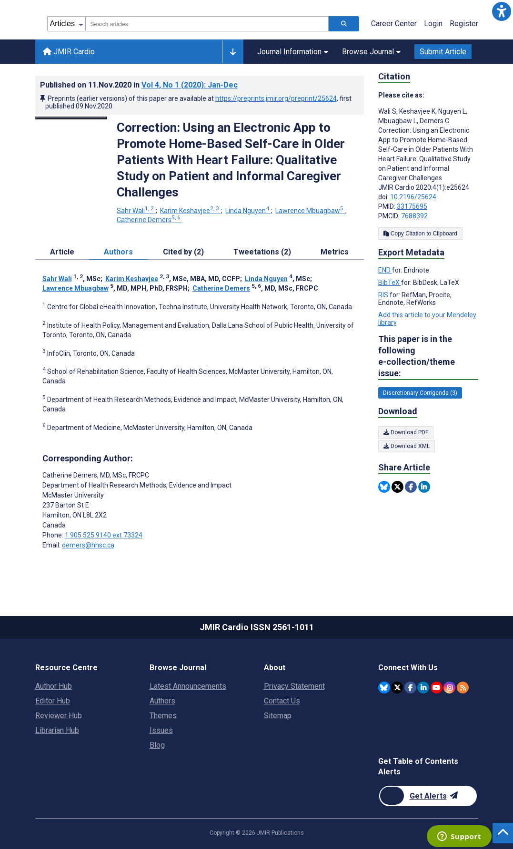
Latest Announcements (188, 686)
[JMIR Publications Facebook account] (410, 687)
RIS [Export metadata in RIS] (384, 295)
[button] (501, 11)
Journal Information (292, 51)
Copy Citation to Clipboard (420, 233)
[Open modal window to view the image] (71, 118)
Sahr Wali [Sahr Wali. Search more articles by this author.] (136, 211)
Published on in (139, 84)
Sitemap (278, 715)
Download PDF (405, 432)
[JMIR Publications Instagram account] (449, 687)
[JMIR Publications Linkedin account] (423, 687)
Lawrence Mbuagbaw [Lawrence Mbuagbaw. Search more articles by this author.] (310, 211)
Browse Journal (371, 51)
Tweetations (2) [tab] (262, 251)
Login (433, 23)
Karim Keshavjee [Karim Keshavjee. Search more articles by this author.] (190, 211)
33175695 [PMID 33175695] (412, 206)
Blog (157, 745)
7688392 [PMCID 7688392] (414, 216)
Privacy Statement (294, 686)
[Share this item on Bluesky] (384, 487)
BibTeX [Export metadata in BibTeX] (389, 282)
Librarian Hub (57, 730)
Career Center (394, 23)
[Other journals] (232, 51)
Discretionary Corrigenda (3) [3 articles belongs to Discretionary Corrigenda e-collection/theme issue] (420, 393)
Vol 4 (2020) (189, 84)
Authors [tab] (118, 251)
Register (464, 23)
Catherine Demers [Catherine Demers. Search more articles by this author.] (149, 220)
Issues (161, 730)
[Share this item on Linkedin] (424, 487)
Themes (163, 715)
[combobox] (207, 23)
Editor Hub (52, 700)
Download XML (406, 446)
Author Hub (53, 686)
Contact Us (282, 700)
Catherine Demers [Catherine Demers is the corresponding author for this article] (95, 475)
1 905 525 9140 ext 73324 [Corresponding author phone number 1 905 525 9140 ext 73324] (103, 535)
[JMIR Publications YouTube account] (437, 687)
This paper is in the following (428, 356)
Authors (162, 700)
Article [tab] (62, 251)
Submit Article (443, 51)
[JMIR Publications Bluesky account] (384, 687)
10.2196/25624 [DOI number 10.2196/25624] (413, 197)
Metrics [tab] (335, 251)
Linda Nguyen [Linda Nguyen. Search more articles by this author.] (248, 211)
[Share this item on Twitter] (397, 487)
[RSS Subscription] (463, 687)
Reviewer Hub (58, 715)
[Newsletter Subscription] (428, 796)
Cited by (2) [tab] (183, 251)
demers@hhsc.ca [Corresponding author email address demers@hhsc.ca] (88, 545)
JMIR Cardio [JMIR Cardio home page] (69, 51)
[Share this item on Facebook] (411, 487)
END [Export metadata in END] (385, 270)
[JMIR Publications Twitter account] (397, 687)
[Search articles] (344, 23)
